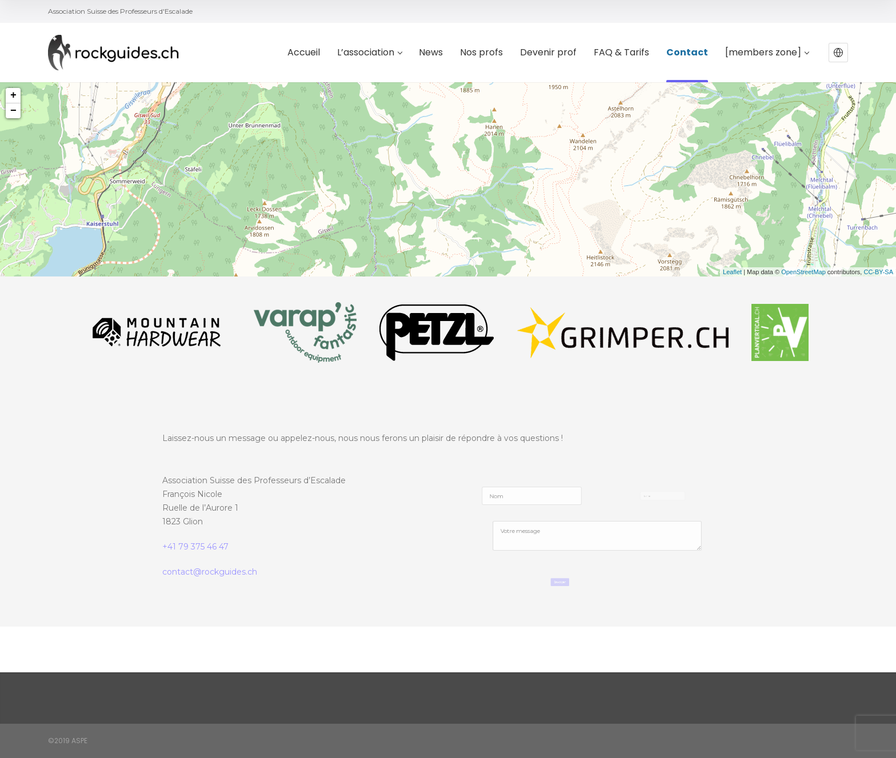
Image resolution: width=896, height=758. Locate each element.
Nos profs (481, 53)
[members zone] (767, 53)
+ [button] (13, 95)
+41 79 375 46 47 (195, 547)
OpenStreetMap (803, 271)
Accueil (303, 53)
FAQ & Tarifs (621, 53)
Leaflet (732, 271)
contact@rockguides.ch (209, 572)
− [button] (13, 111)
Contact (687, 53)
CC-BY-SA (878, 271)
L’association (369, 53)
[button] (838, 52)
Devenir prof (548, 53)
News (431, 53)
